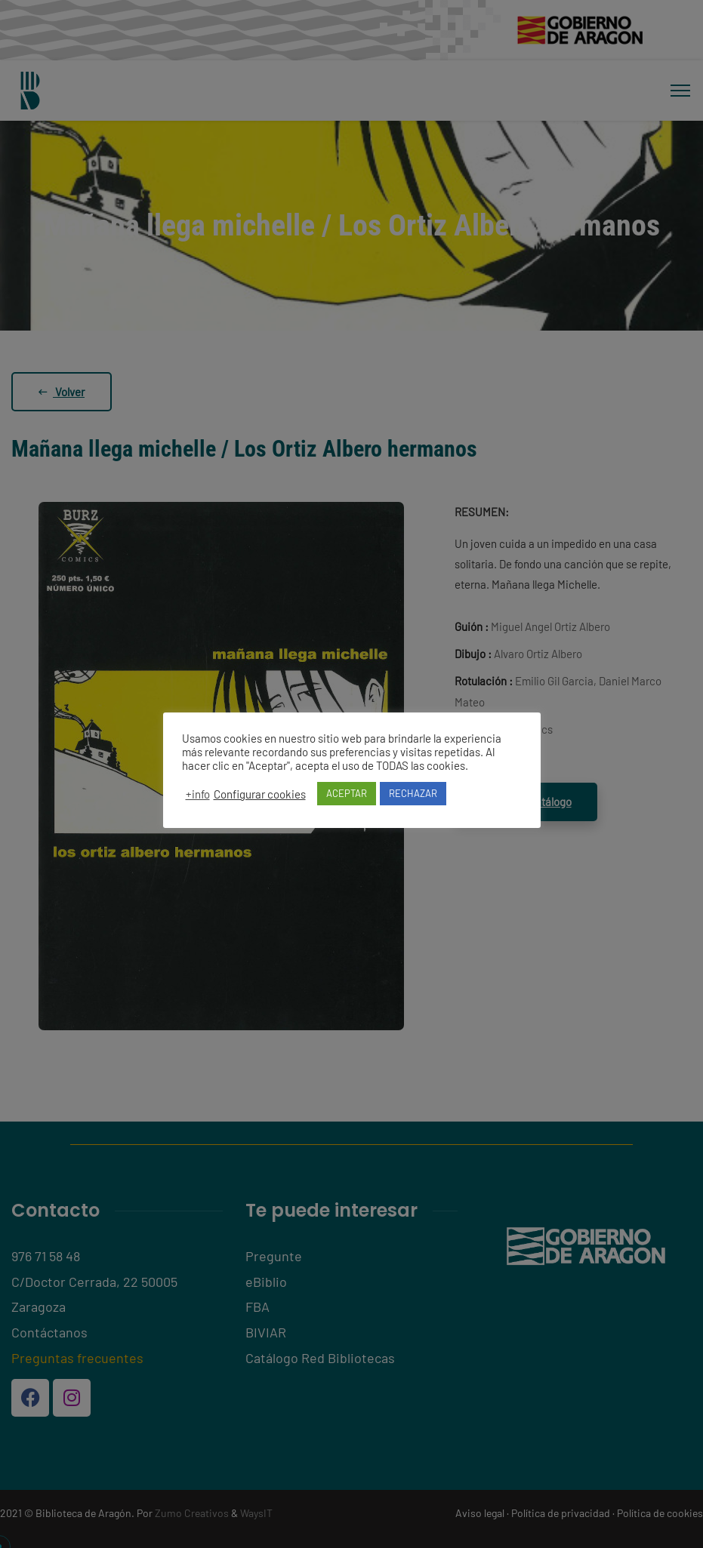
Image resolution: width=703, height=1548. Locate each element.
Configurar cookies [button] (260, 794)
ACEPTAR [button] (346, 793)
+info (198, 794)
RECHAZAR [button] (413, 793)
